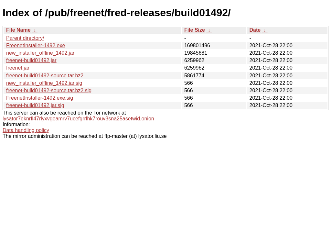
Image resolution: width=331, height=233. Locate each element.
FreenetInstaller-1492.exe (35, 45)
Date (255, 30)
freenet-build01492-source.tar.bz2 (44, 75)
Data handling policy (26, 130)
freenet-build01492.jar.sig (35, 105)
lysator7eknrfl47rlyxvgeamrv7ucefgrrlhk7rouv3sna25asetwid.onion (78, 118)
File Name (18, 30)
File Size (194, 30)
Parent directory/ (25, 38)
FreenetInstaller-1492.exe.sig (39, 98)
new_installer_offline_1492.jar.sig (44, 83)
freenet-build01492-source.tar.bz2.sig (48, 90)
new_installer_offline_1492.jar (40, 53)
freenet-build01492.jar (31, 60)
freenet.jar (17, 68)
